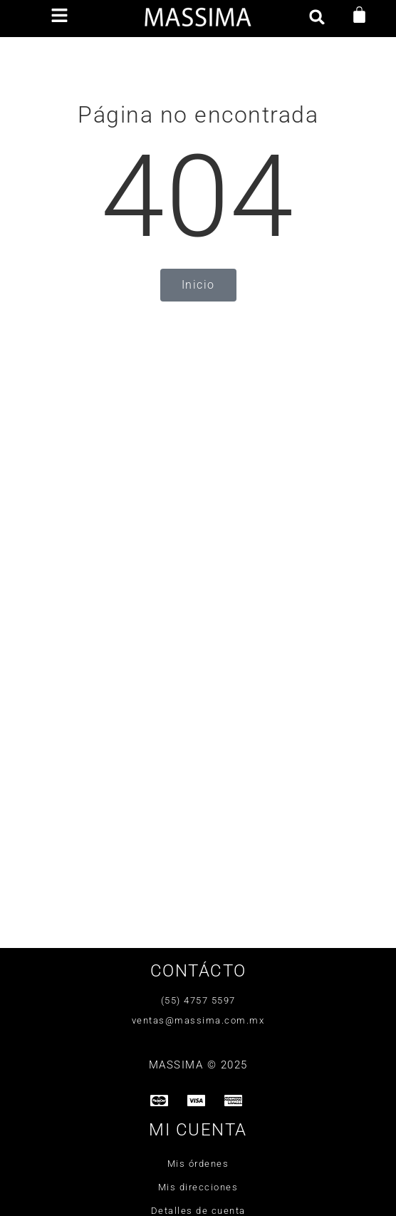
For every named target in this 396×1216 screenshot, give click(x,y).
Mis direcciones (198, 1187)
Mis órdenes (198, 1163)
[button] (59, 16)
